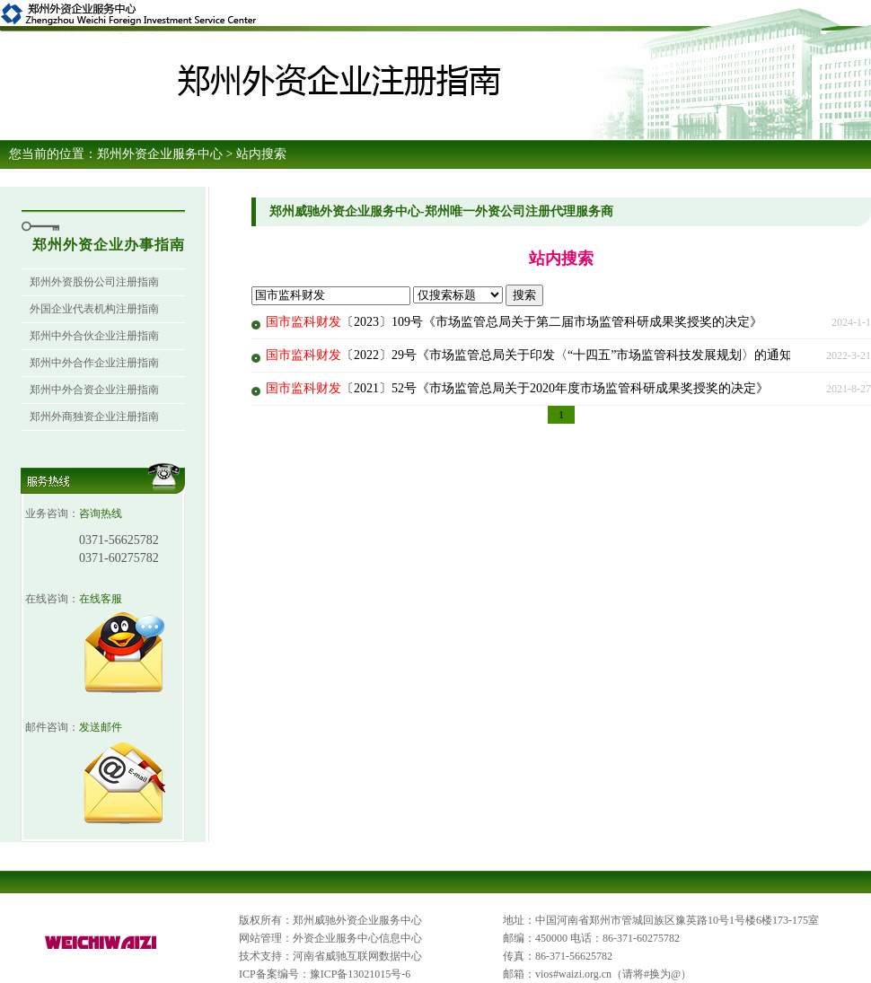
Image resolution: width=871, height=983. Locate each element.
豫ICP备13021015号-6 (360, 974)
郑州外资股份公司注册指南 (94, 282)
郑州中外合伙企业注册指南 (94, 335)
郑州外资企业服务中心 (160, 154)
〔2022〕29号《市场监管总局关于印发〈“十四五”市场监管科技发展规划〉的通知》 (535, 355)
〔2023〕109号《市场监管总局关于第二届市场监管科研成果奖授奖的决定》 (514, 322)
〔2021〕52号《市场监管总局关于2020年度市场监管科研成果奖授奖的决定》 (517, 388)
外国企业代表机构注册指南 (94, 309)
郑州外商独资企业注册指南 (94, 416)
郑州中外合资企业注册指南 (94, 389)
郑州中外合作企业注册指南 (94, 362)
